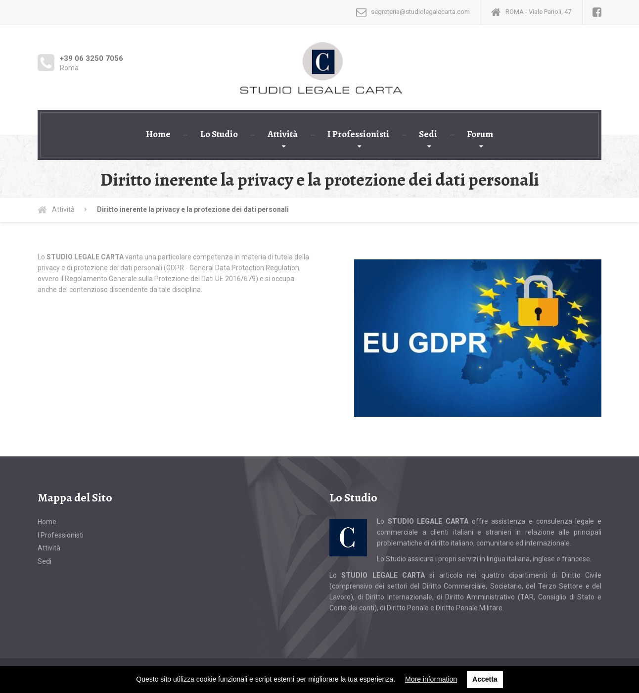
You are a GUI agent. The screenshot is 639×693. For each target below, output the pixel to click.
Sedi (428, 134)
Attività (283, 134)
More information (431, 679)
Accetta (485, 679)
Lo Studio (219, 134)
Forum (480, 134)
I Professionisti (358, 134)
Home (158, 134)
